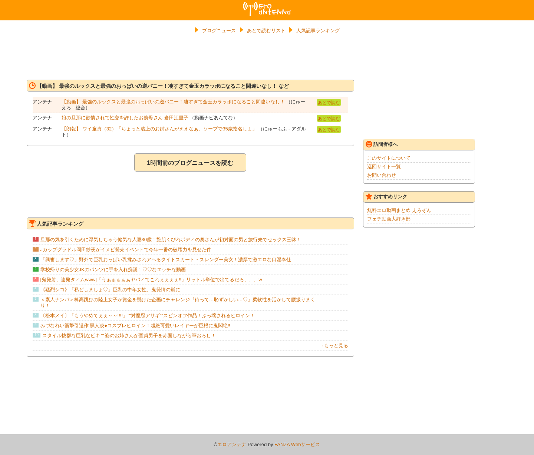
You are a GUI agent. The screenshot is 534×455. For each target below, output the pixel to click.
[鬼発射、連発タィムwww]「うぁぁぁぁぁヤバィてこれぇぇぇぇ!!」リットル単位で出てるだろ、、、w (151, 279)
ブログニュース (219, 30)
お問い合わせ (381, 175)
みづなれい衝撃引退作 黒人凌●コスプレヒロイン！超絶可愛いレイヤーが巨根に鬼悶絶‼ (135, 325)
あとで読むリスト (266, 30)
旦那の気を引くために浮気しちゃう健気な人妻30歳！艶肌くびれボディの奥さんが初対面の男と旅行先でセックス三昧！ (170, 239)
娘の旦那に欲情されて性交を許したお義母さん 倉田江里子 (125, 117)
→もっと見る (333, 345)
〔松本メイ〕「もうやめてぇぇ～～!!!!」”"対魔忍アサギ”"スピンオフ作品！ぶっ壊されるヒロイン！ (147, 315)
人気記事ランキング (318, 30)
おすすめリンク (386, 196)
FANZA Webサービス (297, 444)
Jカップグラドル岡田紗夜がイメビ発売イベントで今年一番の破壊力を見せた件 (126, 249)
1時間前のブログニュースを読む (190, 163)
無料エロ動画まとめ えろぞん (399, 210)
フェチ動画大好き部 (389, 219)
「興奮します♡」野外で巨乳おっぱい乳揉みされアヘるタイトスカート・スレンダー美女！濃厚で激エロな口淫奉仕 (165, 259)
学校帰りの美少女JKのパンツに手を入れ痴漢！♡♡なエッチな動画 (113, 269)
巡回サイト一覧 (384, 166)
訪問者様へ (382, 144)
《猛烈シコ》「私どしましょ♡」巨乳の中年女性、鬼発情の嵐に (110, 289)
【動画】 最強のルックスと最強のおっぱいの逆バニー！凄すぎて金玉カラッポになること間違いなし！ (173, 101)
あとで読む (329, 102)
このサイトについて (389, 158)
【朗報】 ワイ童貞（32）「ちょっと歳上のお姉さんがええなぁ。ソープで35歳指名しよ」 (159, 129)
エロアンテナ (267, 5)
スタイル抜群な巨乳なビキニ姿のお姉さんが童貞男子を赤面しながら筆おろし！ (129, 335)
